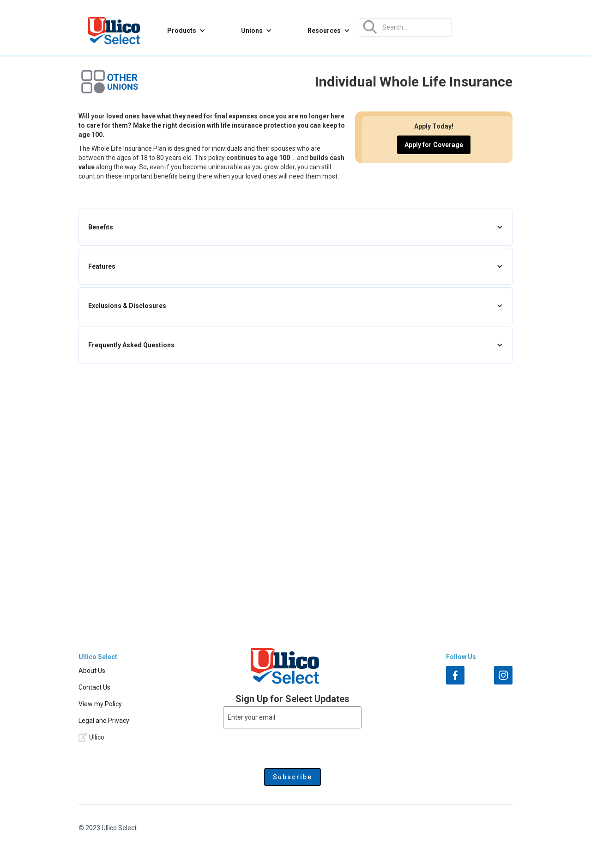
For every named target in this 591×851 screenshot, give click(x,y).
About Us (91, 670)
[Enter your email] (292, 717)
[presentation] (292, 746)
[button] (186, 30)
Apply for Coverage (433, 144)
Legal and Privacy (103, 720)
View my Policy (100, 704)
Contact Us (94, 687)
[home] (114, 30)
